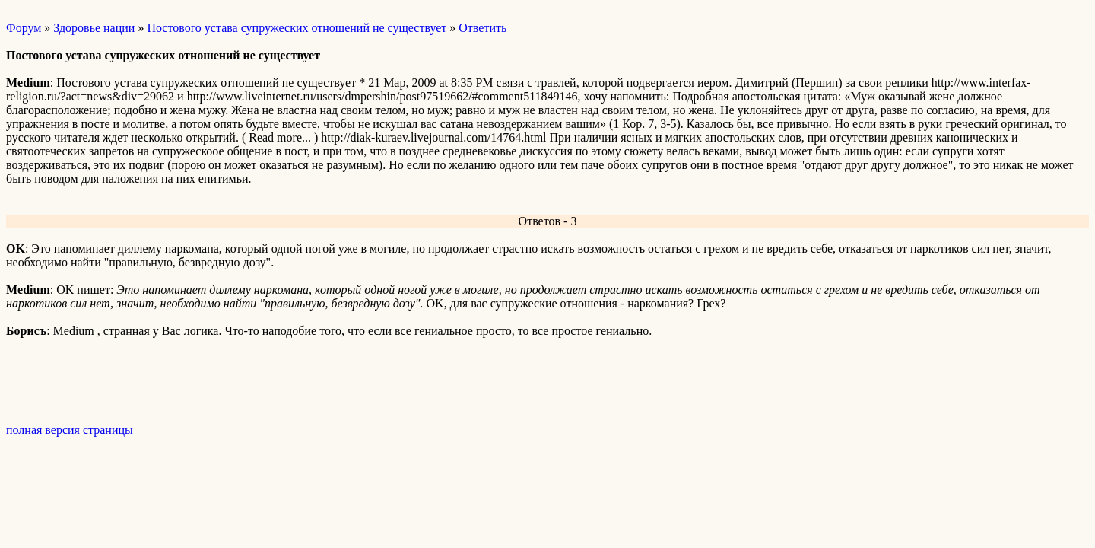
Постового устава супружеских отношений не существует (296, 27)
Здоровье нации (94, 27)
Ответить (482, 27)
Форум (23, 27)
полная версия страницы (69, 429)
